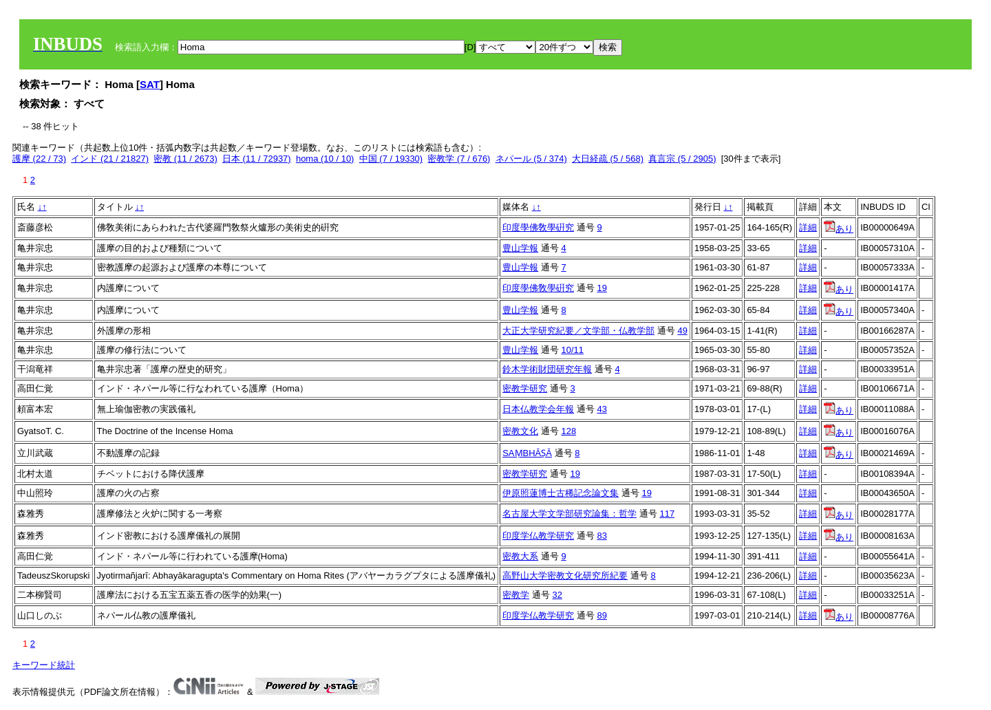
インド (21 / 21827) (110, 158)
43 (601, 409)
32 (557, 595)
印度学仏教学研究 (538, 535)
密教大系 (520, 556)
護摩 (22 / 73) (39, 158)
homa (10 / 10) (325, 158)
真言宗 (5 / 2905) (682, 158)
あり (838, 229)
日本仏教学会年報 (538, 409)
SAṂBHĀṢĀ (527, 453)
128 (568, 431)
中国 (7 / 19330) (391, 158)
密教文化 (520, 431)
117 (666, 513)
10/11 (572, 350)
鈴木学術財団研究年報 (547, 369)
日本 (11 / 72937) (256, 158)
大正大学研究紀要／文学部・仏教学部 (578, 330)
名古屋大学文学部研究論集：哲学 (569, 513)
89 (601, 615)
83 (601, 535)
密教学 (515, 595)
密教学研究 (524, 388)
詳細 (808, 227)
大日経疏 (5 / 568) (607, 158)
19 (601, 288)
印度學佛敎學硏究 (538, 227)
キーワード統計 (43, 665)
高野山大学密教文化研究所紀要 (565, 575)
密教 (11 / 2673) (185, 158)
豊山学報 (520, 248)
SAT (150, 84)
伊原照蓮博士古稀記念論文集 (560, 493)
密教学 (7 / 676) (458, 158)
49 (682, 330)
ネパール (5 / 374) (531, 158)
